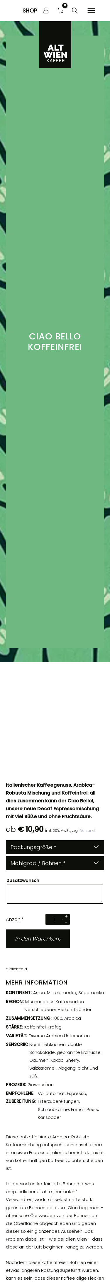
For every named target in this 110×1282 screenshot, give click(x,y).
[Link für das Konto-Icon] (46, 10)
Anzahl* (15, 919)
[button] (30, 10)
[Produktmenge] (53, 919)
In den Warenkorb (38, 938)
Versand (87, 830)
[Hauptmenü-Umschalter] (91, 10)
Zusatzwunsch (23, 880)
